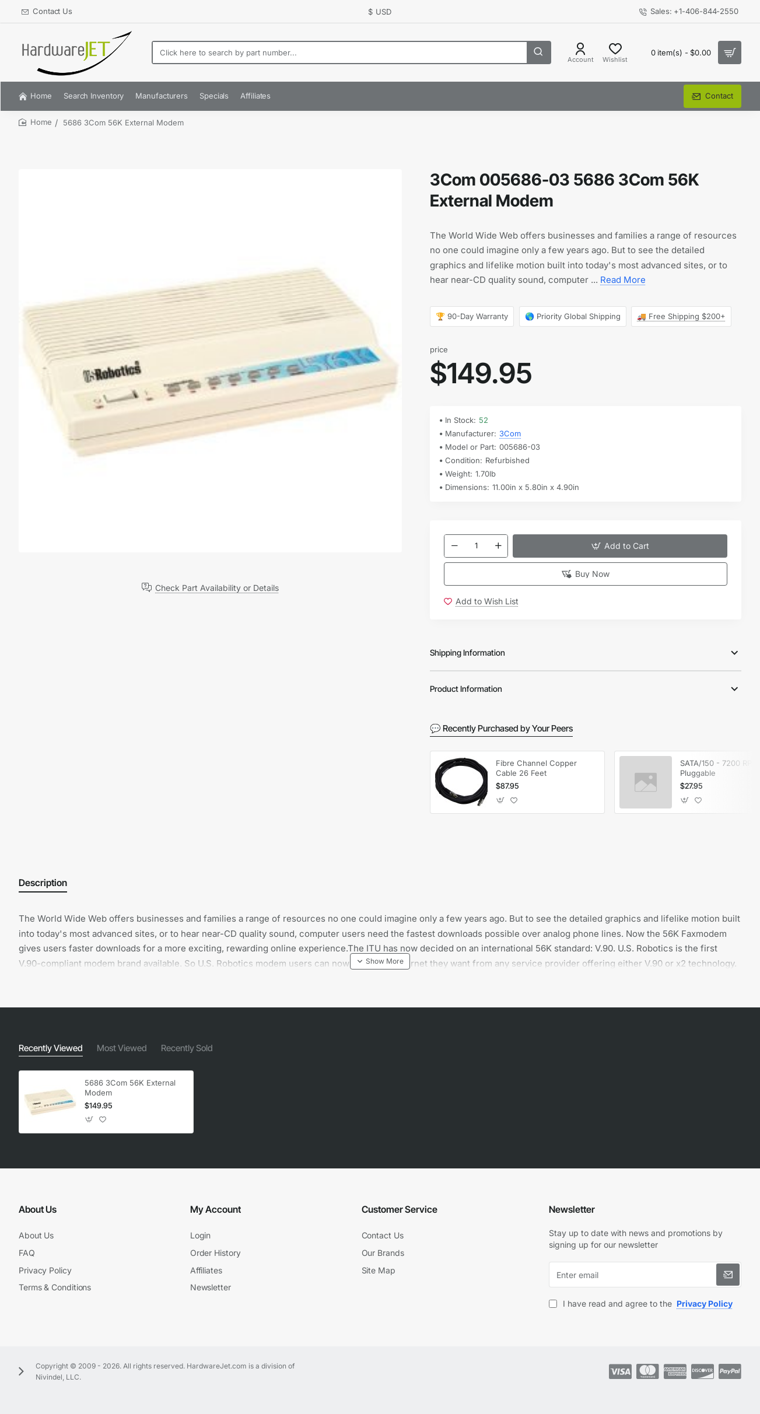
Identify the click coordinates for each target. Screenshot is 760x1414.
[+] (498, 547)
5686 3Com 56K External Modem (130, 1087)
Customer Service (399, 1209)
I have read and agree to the (642, 1303)
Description (43, 886)
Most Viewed (117, 1049)
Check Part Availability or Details (217, 587)
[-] (454, 547)
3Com (510, 433)
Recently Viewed (49, 1049)
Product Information (466, 693)
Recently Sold (179, 1049)
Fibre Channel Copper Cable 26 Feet (536, 772)
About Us (38, 1209)
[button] (620, 547)
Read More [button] (623, 279)
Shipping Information (467, 657)
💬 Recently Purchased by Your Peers (497, 732)
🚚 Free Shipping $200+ (681, 316)
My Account (215, 1209)
